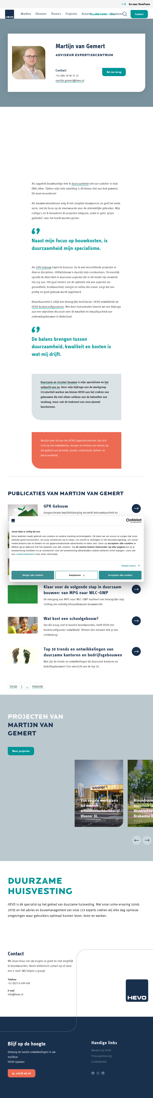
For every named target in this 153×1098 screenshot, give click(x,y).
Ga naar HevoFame (139, 4)
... (27, 686)
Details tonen (128, 565)
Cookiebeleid (99, 1061)
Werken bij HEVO (101, 1050)
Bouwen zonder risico (102, 14)
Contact (139, 14)
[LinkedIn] (103, 1073)
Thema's (56, 13)
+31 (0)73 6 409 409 (19, 983)
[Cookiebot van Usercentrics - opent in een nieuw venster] (128, 520)
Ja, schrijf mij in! (21, 1073)
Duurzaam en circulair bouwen (59, 382)
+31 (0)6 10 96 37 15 (67, 75)
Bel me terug (114, 72)
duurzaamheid (80, 183)
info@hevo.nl (15, 994)
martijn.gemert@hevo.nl (70, 80)
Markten (26, 13)
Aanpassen (76, 575)
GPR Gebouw (43, 267)
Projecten (71, 13)
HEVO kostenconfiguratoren (48, 306)
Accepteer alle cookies (120, 575)
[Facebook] (92, 1073)
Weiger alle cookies (32, 575)
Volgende (37, 686)
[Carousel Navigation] (76, 841)
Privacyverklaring (101, 1056)
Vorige (13, 686)
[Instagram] (98, 1073)
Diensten (41, 13)
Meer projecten (21, 751)
